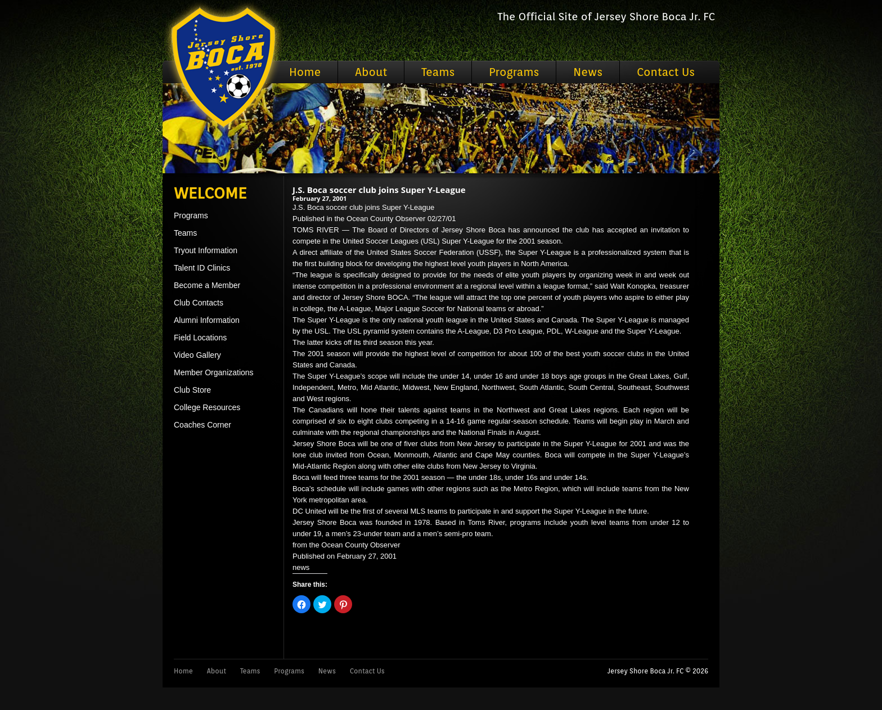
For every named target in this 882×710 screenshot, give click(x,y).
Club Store (192, 389)
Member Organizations (214, 372)
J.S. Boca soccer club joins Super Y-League (379, 189)
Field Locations (200, 337)
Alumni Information (207, 320)
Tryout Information (205, 250)
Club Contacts (198, 302)
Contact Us (666, 72)
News (587, 72)
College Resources (207, 407)
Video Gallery (197, 355)
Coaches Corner (202, 424)
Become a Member (207, 285)
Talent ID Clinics (202, 267)
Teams (437, 72)
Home (305, 72)
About (371, 72)
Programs (514, 72)
